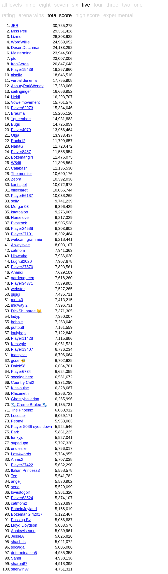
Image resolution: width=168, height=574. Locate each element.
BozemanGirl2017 (26, 514)
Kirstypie (18, 344)
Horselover (20, 217)
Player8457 (21, 152)
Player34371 (22, 283)
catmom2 (19, 503)
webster (18, 289)
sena (15, 487)
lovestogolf (20, 492)
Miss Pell (19, 31)
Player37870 (22, 267)
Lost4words (21, 454)
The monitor (21, 174)
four (98, 5)
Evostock (19, 223)
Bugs (15, 124)
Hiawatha (19, 256)
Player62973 (22, 108)
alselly (16, 75)
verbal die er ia (24, 80)
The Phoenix (22, 410)
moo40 (17, 300)
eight (45, 5)
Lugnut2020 (21, 261)
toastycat (19, 355)
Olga (15, 135)
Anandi (17, 272)
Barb (15, 432)
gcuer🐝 (18, 360)
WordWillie (20, 42)
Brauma (18, 113)
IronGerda (20, 64)
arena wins (31, 15)
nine (30, 5)
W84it (16, 163)
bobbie (17, 322)
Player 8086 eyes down (31, 426)
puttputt (17, 327)
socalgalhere (22, 377)
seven (61, 5)
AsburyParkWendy (27, 86)
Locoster (18, 415)
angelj (16, 481)
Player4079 (21, 130)
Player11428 (22, 338)
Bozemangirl (22, 157)
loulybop (18, 333)
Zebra (16, 179)
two (126, 5)
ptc (13, 58)
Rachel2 (18, 141)
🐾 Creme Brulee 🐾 (29, 404)
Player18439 (22, 69)
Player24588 (22, 228)
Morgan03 (20, 206)
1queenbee (21, 119)
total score (59, 15)
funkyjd (17, 437)
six (75, 5)
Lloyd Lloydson (24, 525)
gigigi (15, 294)
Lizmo (16, 36)
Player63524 (22, 498)
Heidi (15, 97)
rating (8, 15)
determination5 (24, 553)
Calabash (19, 168)
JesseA (17, 536)
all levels (12, 5)
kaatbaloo (19, 212)
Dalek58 (18, 366)
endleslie (18, 448)
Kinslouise (20, 388)
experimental (118, 15)
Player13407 (22, 349)
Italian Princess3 (25, 470)
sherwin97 (20, 569)
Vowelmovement (25, 102)
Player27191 (22, 234)
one (138, 5)
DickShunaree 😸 (26, 311)
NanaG (17, 146)
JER (14, 25)
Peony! (17, 421)
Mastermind (21, 53)
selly (15, 201)
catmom (18, 250)
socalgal (18, 547)
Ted (14, 476)
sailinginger (21, 91)
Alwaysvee (20, 245)
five (86, 5)
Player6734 (21, 371)
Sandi (16, 558)
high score (87, 15)
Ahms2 (17, 459)
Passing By (21, 520)
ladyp (15, 316)
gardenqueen (22, 278)
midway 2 (19, 305)
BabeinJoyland (24, 509)
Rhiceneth (20, 393)
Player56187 (22, 195)
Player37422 (22, 465)
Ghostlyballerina (25, 399)
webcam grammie (26, 239)
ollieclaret (19, 190)
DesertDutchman (25, 47)
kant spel (19, 184)
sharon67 (19, 563)
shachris (18, 542)
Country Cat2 (22, 382)
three (112, 5)
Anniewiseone (23, 531)
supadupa (19, 443)
